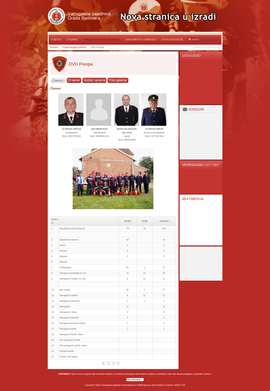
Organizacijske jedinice (74, 47)
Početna (54, 47)
